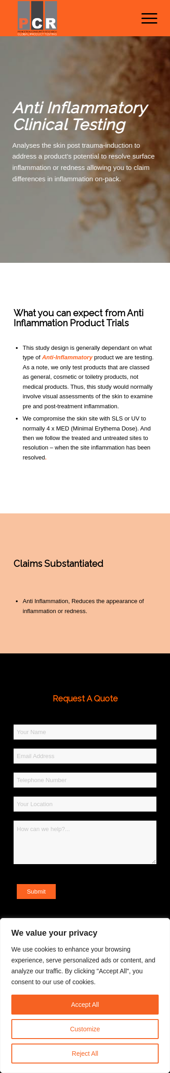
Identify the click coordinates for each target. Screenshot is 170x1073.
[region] (85, 995)
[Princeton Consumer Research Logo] (70, 18)
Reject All (85, 1053)
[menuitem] (144, 18)
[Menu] (144, 18)
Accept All (85, 1004)
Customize (85, 1029)
